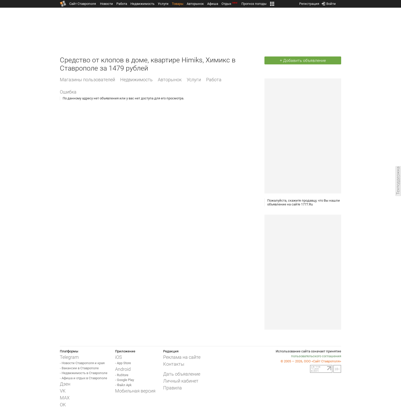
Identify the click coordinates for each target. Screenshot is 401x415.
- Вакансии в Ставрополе (79, 368)
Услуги (163, 4)
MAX (65, 397)
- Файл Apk (123, 385)
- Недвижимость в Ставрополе (83, 373)
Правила (172, 387)
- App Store (123, 363)
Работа (121, 4)
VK (62, 391)
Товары (177, 4)
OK (63, 404)
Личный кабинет (180, 381)
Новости (106, 4)
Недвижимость (142, 4)
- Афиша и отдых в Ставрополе (83, 378)
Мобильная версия (135, 391)
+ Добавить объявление (303, 60)
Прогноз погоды (253, 4)
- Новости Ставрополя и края (82, 363)
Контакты (173, 364)
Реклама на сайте (182, 357)
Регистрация (309, 3)
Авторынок (195, 4)
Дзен (65, 384)
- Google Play (124, 380)
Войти (329, 3)
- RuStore (121, 375)
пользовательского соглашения (316, 356)
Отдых (229, 4)
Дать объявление (181, 374)
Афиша (212, 4)
